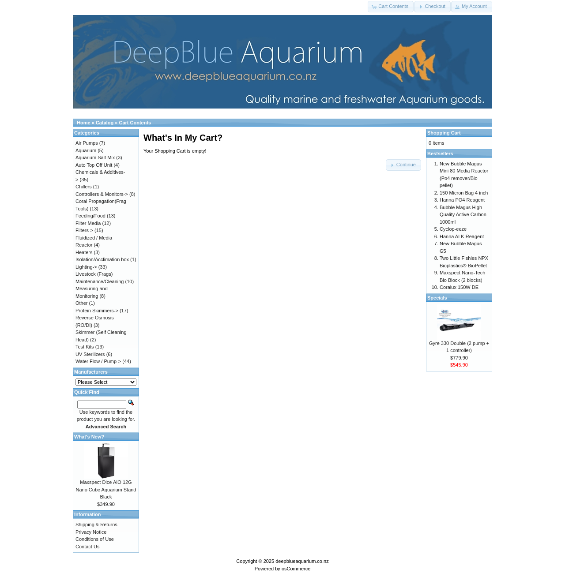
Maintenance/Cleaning (99, 281)
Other (81, 303)
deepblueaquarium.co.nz (301, 561)
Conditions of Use (94, 539)
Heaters (84, 252)
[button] (391, 6)
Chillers (83, 186)
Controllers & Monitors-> (101, 194)
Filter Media (88, 223)
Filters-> (84, 230)
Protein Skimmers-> (96, 310)
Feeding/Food (90, 215)
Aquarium (85, 150)
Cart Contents (135, 122)
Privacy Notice (90, 532)
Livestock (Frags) (94, 274)
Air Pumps (86, 143)
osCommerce (296, 568)
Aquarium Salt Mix (95, 157)
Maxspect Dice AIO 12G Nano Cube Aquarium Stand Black (106, 489)
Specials (437, 297)
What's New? (89, 436)
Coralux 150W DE (459, 287)
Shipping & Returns (96, 524)
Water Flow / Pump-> (98, 361)
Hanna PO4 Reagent (462, 199)
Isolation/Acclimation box (102, 259)
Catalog (104, 122)
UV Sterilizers (90, 354)
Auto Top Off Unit (93, 165)
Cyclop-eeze (453, 229)
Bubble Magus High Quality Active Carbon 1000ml (463, 215)
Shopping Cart (444, 132)
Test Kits (84, 346)
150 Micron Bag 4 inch (464, 192)
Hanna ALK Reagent (462, 236)
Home (83, 122)
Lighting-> (86, 267)
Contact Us (87, 546)
